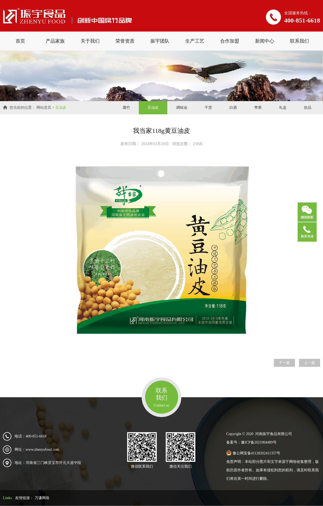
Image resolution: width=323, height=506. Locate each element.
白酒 (233, 108)
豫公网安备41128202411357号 (253, 453)
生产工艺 (194, 41)
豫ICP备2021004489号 (258, 442)
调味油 (181, 108)
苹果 (258, 108)
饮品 (307, 108)
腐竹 (126, 108)
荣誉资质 (125, 41)
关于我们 (90, 41)
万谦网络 (42, 498)
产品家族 (55, 41)
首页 (20, 41)
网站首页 (43, 108)
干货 (208, 108)
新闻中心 (264, 41)
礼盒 (283, 108)
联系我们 (299, 41)
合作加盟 (229, 41)
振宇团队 (159, 41)
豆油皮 (60, 108)
